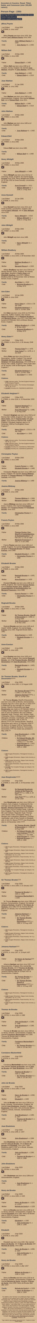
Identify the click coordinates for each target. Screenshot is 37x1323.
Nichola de (21, 1206)
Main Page (4, 15)
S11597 (8, 388)
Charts (31, 15)
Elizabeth (8, 275)
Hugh (22, 743)
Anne (20, 185)
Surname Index (13, 15)
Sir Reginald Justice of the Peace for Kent (24, 791)
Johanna (21, 695)
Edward (19, 62)
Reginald (16, 549)
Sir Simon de (23, 959)
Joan (20, 73)
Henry (12, 210)
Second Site (19, 1320)
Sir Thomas (22, 691)
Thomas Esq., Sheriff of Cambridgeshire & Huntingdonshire (24, 534)
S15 (7, 757)
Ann (5, 273)
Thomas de (22, 892)
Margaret (21, 266)
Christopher (22, 513)
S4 (6, 763)
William (19, 103)
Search (14, 17)
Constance (23, 896)
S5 (6, 754)
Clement (21, 406)
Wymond (24, 284)
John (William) (15, 37)
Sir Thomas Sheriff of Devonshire (25, 616)
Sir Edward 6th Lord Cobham (25, 739)
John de (21, 1022)
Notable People (5, 17)
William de (22, 1272)
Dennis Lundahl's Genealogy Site (11, 19)
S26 (7, 381)
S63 (7, 385)
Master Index (24, 15)
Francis (20, 466)
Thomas (20, 349)
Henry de (21, 1095)
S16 (7, 760)
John (21, 45)
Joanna (28, 474)
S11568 (8, 767)
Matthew (22, 262)
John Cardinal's (13, 1320)
